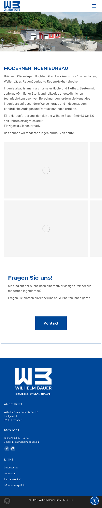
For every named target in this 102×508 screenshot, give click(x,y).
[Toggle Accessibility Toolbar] (94, 500)
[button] (7, 501)
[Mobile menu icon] (94, 6)
